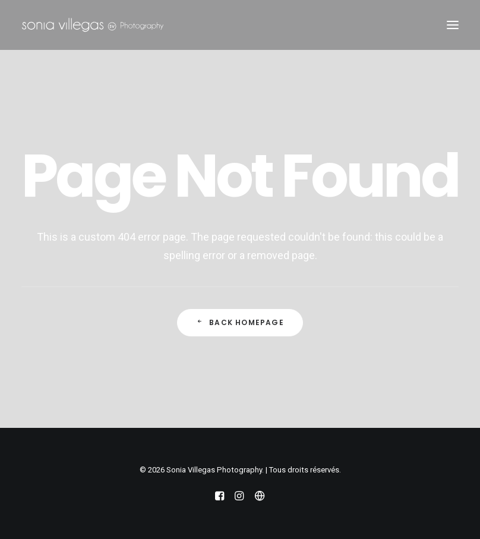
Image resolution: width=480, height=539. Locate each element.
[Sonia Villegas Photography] (92, 25)
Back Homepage (240, 322)
